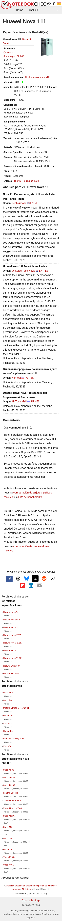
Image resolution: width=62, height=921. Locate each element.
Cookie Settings (31, 900)
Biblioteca (26, 889)
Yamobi (16, 377)
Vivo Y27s (8, 723)
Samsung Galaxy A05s (13, 738)
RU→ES (29, 377)
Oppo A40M (8, 865)
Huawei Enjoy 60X (11, 666)
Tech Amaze (19, 203)
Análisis (33, 10)
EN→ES (34, 203)
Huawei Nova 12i (11, 650)
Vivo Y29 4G (9, 857)
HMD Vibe (8, 692)
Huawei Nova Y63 (11, 619)
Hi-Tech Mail (19, 401)
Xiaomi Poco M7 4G (12, 808)
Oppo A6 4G (8, 770)
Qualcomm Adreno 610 (37, 77)
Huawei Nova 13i (11, 627)
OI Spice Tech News (23, 270)
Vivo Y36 (7, 746)
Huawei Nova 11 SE (12, 658)
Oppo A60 (7, 700)
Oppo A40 (7, 838)
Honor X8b (8, 715)
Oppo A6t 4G (9, 777)
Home (19, 10)
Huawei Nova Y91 (11, 673)
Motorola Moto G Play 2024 (16, 708)
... (58, 10)
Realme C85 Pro (10, 793)
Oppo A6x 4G (9, 785)
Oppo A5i (7, 827)
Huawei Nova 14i (11, 612)
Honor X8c (8, 849)
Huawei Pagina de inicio (26, 181)
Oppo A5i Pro (9, 816)
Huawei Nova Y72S (12, 635)
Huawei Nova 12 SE (12, 643)
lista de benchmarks (30, 497)
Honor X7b (8, 731)
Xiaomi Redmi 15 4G (12, 800)
